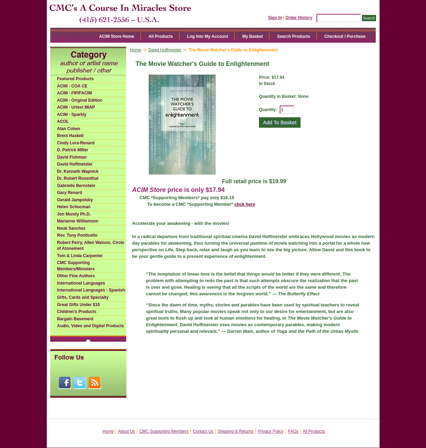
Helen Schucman (74, 206)
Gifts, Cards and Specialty (83, 297)
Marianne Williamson (77, 221)
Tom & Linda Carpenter (80, 255)
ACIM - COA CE (72, 86)
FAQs (293, 431)
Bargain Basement (75, 318)
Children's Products (77, 311)
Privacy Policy (271, 431)
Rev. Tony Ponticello (77, 235)
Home (135, 50)
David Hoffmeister (75, 164)
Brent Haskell (70, 135)
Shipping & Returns (235, 431)
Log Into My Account (207, 36)
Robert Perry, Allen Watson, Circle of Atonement (90, 245)
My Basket (252, 36)
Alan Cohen (68, 128)
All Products (160, 36)
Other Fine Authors (76, 275)
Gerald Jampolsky (75, 199)
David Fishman (72, 157)
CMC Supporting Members (164, 431)
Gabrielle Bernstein (76, 185)
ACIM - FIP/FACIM (74, 93)
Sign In (275, 17)
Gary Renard (69, 192)
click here (244, 204)
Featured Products (75, 78)
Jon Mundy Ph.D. (74, 214)
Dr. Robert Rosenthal (77, 178)
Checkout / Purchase (345, 36)
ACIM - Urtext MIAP (76, 107)
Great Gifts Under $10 (78, 304)
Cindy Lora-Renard (76, 143)
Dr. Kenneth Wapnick (78, 171)
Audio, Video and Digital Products (90, 325)
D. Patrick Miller (72, 149)
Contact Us (203, 431)
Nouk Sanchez (71, 228)
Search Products (293, 36)
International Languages (81, 283)
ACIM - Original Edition (80, 100)
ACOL (63, 121)
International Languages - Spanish (91, 290)
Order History (299, 17)
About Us (126, 431)
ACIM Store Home (116, 36)
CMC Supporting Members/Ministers (76, 265)
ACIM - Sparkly (72, 114)
